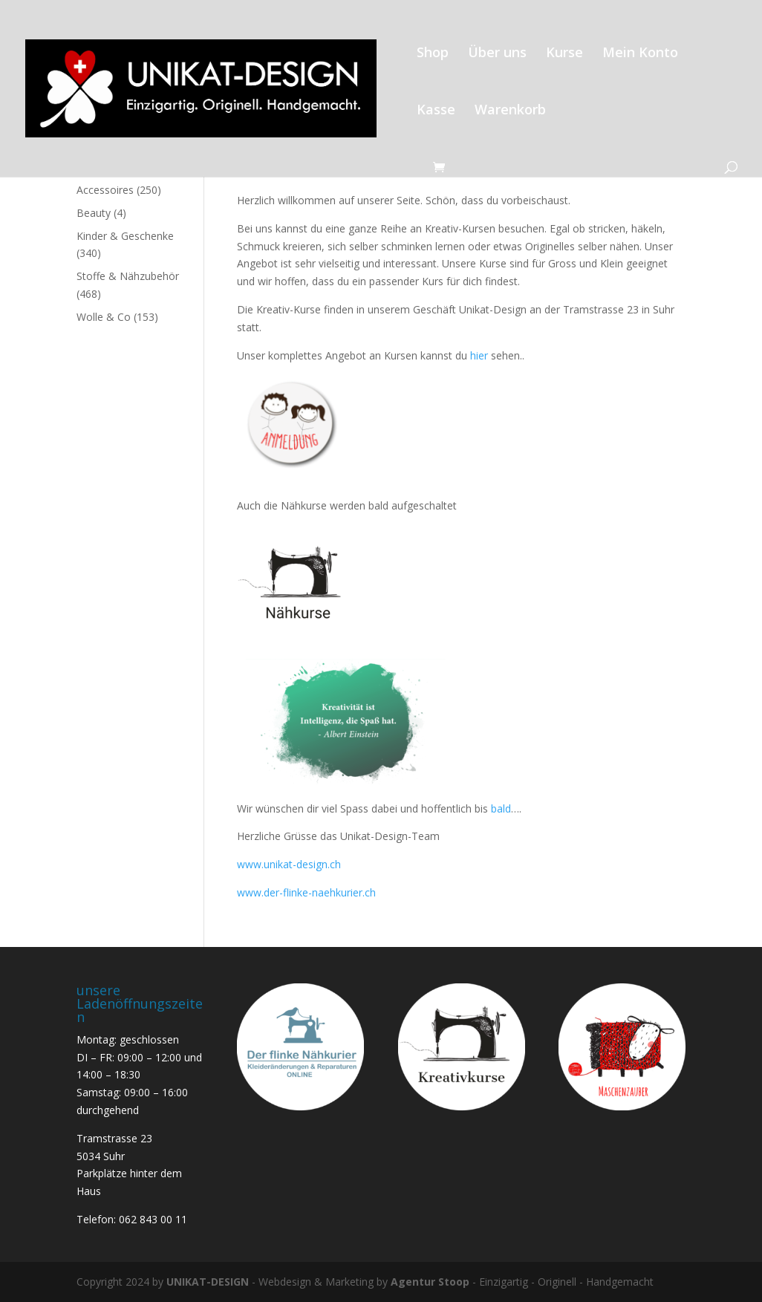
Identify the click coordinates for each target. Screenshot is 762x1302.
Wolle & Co (103, 317)
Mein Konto (640, 54)
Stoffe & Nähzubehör (127, 276)
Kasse (436, 111)
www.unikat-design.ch (289, 864)
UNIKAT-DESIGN (207, 1282)
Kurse (564, 54)
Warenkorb (510, 111)
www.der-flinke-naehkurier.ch (306, 892)
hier (477, 355)
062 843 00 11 (153, 1219)
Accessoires (105, 190)
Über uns (497, 54)
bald (501, 808)
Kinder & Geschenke (125, 236)
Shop (433, 54)
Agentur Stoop (430, 1282)
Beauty (93, 213)
